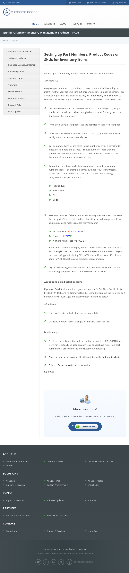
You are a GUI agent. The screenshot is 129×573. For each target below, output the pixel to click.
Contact (92, 23)
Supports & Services (15, 485)
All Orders (10, 480)
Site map (82, 549)
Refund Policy (69, 549)
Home (35, 23)
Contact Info (11, 531)
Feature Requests (16, 98)
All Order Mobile (95, 480)
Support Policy (15, 105)
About (64, 23)
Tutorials (12, 85)
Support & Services (15, 500)
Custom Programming (57, 485)
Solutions (49, 23)
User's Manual (15, 91)
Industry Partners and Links (101, 461)
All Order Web (53, 480)
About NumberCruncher (17, 461)
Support (77, 23)
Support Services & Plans (20, 51)
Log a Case (93, 531)
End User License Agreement (22, 64)
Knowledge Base (16, 71)
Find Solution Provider (57, 515)
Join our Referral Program (18, 515)
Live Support (14, 111)
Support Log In (15, 78)
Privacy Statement (52, 549)
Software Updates (17, 58)
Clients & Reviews (55, 461)
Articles (9, 465)
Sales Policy (93, 485)
